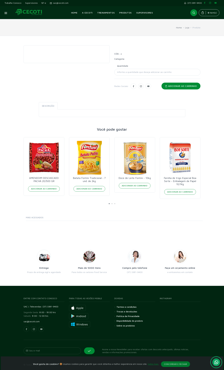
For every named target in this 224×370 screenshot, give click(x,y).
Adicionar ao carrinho (181, 86)
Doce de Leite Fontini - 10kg (135, 178)
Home (179, 27)
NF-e (43, 3)
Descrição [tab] (48, 105)
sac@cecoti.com (59, 3)
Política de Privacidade (127, 316)
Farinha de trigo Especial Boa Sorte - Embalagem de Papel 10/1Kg (180, 181)
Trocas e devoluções (126, 311)
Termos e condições (126, 307)
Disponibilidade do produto (129, 320)
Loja (187, 27)
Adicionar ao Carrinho (44, 189)
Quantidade (122, 66)
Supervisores (31, 3)
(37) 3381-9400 (193, 3)
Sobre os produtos (125, 325)
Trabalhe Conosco (13, 3)
